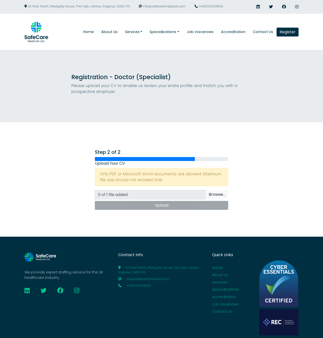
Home (217, 267)
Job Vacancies (225, 304)
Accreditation (224, 296)
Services (219, 282)
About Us (220, 274)
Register (288, 32)
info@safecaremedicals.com (162, 6)
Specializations (225, 289)
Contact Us (222, 311)
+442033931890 (209, 6)
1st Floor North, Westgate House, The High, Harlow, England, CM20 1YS (77, 6)
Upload (161, 205)
